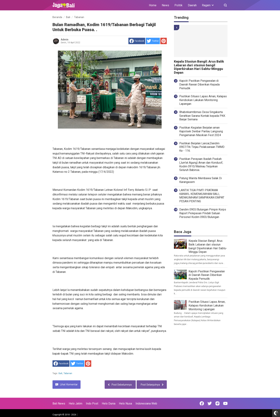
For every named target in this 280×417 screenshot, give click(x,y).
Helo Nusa (125, 403)
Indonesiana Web (146, 403)
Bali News (58, 403)
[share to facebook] (136, 41)
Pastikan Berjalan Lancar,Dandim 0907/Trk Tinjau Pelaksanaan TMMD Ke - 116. (201, 147)
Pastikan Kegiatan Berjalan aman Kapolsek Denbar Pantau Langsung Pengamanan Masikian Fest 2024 (201, 131)
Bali (60, 373)
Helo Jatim (75, 403)
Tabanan (68, 373)
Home (152, 5)
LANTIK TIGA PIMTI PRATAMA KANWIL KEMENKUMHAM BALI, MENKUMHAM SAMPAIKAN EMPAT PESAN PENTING (201, 195)
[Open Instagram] (217, 403)
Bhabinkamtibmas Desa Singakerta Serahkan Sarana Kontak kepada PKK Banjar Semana (202, 115)
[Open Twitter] (210, 403)
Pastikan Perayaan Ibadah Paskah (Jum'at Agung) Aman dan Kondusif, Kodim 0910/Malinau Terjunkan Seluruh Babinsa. (201, 164)
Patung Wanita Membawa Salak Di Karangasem (200, 180)
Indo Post (92, 403)
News (165, 5)
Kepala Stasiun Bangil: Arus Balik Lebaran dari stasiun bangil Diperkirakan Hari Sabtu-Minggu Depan (199, 67)
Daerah (192, 5)
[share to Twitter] (153, 41)
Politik (178, 5)
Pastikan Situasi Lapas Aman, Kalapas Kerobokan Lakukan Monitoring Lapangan (203, 100)
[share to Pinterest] (163, 41)
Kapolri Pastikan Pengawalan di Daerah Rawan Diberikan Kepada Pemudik (199, 84)
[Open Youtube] (225, 403)
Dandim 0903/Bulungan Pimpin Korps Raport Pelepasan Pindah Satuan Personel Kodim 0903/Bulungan (202, 213)
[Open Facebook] (202, 403)
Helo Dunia (108, 403)
